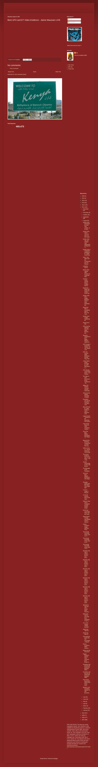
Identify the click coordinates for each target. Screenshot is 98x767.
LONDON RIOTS (85, 267)
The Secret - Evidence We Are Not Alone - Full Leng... (86, 457)
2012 (83, 205)
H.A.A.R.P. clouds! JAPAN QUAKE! (86, 625)
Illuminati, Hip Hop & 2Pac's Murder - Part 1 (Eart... (86, 599)
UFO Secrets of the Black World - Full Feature (86, 372)
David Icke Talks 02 (85, 630)
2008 (83, 717)
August (85, 220)
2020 (83, 196)
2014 (83, 200)
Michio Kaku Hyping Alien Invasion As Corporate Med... (86, 273)
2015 (83, 198)
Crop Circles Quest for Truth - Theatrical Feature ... (86, 426)
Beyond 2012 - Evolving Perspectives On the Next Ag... (86, 443)
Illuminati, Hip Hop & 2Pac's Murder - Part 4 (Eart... (86, 572)
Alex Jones (71, 65)
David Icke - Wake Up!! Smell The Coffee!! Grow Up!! (86, 290)
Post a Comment (14, 68)
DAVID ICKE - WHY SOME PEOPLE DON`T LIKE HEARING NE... (86, 300)
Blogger (56, 758)
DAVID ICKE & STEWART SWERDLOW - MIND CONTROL (86, 252)
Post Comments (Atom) (20, 74)
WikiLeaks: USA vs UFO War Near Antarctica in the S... (86, 617)
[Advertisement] (72, 101)
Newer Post (11, 71)
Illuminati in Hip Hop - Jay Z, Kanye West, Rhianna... (86, 608)
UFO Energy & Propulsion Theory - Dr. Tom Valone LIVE (86, 347)
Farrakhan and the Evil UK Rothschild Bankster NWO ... (86, 667)
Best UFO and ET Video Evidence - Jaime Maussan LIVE (86, 410)
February (85, 708)
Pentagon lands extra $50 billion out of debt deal (86, 485)
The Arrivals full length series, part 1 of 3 (86, 546)
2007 (83, 719)
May (84, 701)
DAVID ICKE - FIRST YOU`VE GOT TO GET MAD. (86, 234)
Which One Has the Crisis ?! (74, 45)
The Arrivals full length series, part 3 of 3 (86, 534)
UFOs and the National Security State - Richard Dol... (86, 330)
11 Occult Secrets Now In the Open (86, 497)
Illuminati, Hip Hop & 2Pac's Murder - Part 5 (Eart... (86, 563)
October (85, 214)
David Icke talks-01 (85, 633)
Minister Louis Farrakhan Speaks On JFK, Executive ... (86, 691)
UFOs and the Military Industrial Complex (86, 395)
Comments (71, 22)
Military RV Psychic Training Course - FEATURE (86, 388)
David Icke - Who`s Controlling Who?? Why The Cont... (86, 311)
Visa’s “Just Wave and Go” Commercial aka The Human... (86, 261)
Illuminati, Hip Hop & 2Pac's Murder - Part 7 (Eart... (86, 554)
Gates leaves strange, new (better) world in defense (86, 519)
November (86, 212)
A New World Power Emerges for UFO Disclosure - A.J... (86, 364)
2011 (83, 207)
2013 (83, 202)
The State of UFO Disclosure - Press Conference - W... (86, 380)
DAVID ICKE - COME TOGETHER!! (86, 318)
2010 (83, 713)
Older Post (58, 71)
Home (34, 71)
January (85, 710)
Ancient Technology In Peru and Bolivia (86, 464)
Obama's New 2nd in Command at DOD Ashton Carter (86, 505)
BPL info (70, 67)
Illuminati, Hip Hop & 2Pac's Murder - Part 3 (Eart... (86, 581)
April (84, 703)
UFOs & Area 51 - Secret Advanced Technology (86, 450)
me (77, 53)
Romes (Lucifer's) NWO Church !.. (86, 646)
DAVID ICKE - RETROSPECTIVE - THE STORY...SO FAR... (86, 226)
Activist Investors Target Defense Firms (86, 527)
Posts (70, 19)
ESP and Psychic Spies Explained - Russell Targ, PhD (86, 355)
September (86, 217)
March (85, 705)
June (84, 699)
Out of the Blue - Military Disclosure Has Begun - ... (86, 435)
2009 (83, 715)
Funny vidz (71, 69)
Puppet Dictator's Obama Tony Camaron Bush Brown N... (86, 658)
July (84, 697)
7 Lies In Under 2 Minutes (85, 491)
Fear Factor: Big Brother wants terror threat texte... (86, 682)
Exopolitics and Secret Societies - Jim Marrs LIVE (86, 402)
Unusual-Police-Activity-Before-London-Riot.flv (85, 282)
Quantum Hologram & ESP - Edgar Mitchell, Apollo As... (86, 339)
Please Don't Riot (86, 323)
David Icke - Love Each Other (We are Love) (86, 512)
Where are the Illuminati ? (86, 651)
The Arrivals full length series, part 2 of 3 (86, 540)
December (85, 209)
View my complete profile (80, 55)
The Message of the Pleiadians (86, 470)
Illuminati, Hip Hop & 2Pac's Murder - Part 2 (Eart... (86, 590)
